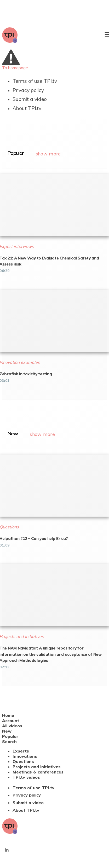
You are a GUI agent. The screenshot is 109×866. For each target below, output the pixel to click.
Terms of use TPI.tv (35, 81)
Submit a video (30, 99)
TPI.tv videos (26, 777)
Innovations (25, 756)
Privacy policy (28, 90)
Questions (23, 761)
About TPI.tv (27, 108)
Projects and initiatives (37, 766)
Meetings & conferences (38, 772)
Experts (21, 751)
